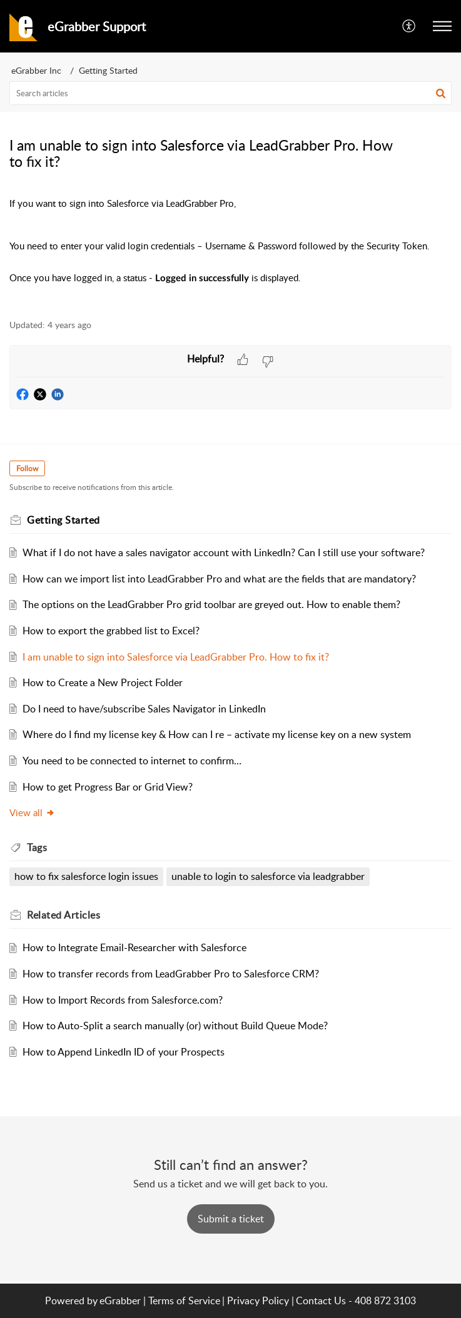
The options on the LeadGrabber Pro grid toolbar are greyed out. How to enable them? (211, 604)
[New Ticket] (231, 1219)
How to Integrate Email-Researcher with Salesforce (134, 947)
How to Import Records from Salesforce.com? (123, 1000)
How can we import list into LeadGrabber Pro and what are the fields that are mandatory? (219, 579)
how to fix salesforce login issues (86, 876)
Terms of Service (184, 1300)
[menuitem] (409, 26)
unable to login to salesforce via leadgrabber (268, 876)
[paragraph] (230, 249)
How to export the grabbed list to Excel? (111, 630)
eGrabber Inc (36, 70)
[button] (409, 26)
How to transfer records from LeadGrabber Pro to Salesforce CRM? (171, 974)
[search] (230, 93)
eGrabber (120, 1300)
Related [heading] (63, 915)
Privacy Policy (258, 1300)
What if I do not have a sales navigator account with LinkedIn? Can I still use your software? (224, 552)
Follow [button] (27, 468)
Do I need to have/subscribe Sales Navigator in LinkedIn (144, 709)
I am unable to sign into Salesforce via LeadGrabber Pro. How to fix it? (176, 657)
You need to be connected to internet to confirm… (132, 760)
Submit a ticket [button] (231, 1219)
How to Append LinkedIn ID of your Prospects (124, 1052)
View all (32, 812)
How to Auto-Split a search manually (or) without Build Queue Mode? (175, 1025)
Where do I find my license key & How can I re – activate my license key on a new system (217, 734)
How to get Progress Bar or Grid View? (108, 787)
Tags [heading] (37, 847)
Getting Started (108, 70)
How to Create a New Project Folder (103, 682)
